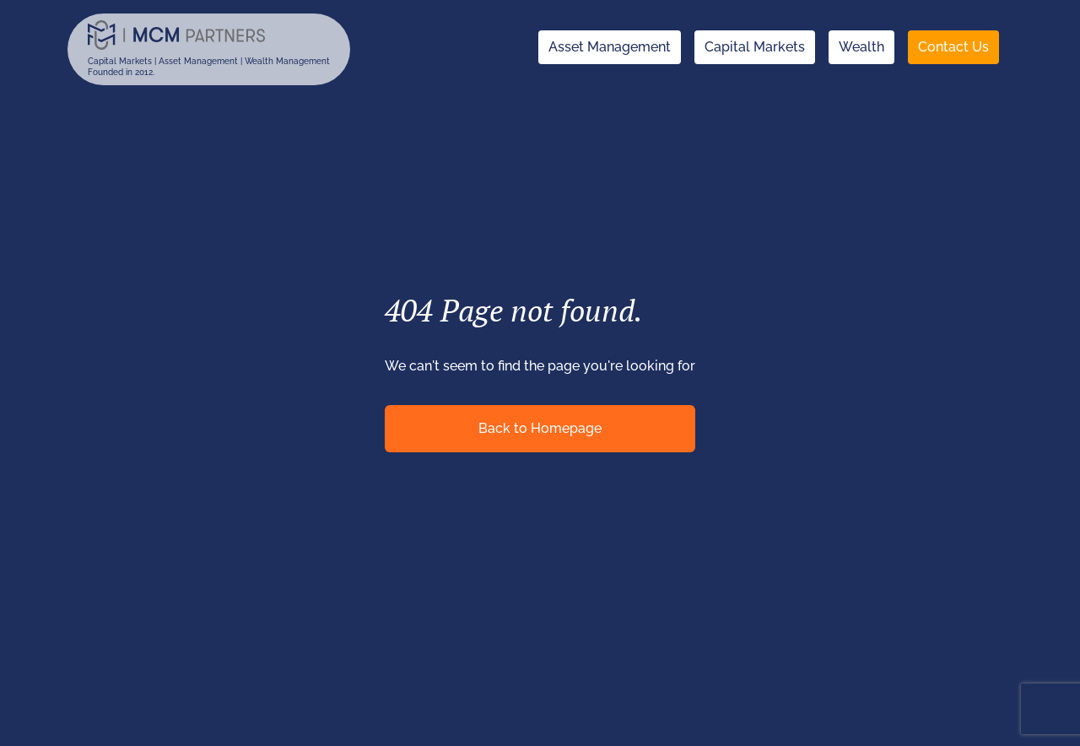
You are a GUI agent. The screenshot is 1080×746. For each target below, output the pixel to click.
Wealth (861, 47)
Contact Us (953, 47)
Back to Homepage (540, 428)
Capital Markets (755, 47)
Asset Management (609, 47)
